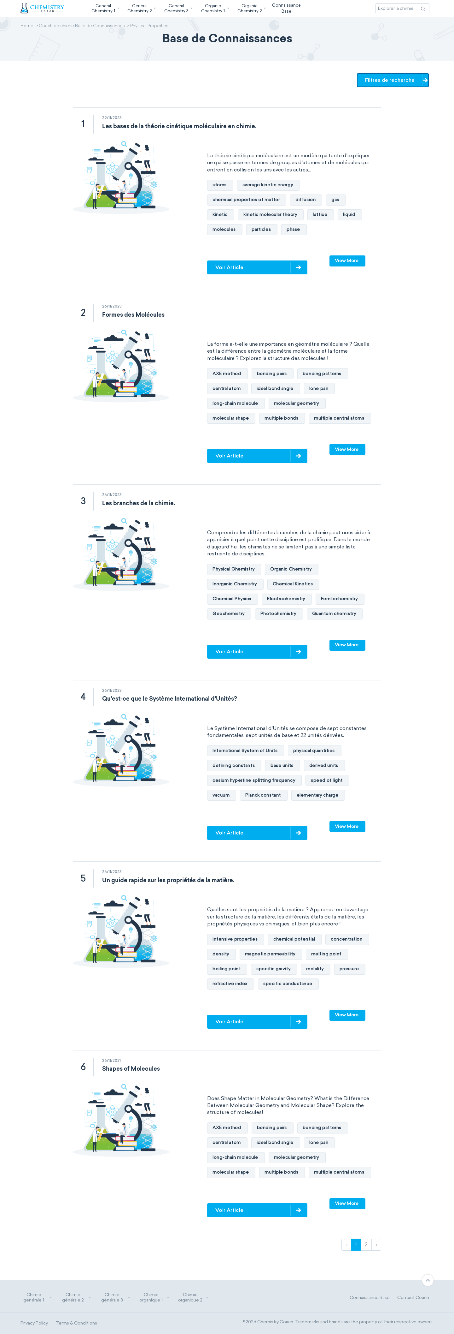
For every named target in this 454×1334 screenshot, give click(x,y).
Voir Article (229, 267)
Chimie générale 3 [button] (116, 1297)
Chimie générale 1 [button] (37, 1297)
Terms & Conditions (76, 1323)
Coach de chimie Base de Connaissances (82, 26)
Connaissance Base (370, 1297)
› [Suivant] (376, 1244)
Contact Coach (413, 1297)
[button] (104, 8)
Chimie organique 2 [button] (193, 1297)
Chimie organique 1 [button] (154, 1297)
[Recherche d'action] (423, 8)
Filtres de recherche (391, 80)
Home (26, 26)
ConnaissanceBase (286, 8)
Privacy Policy (34, 1323)
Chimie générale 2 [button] (76, 1297)
